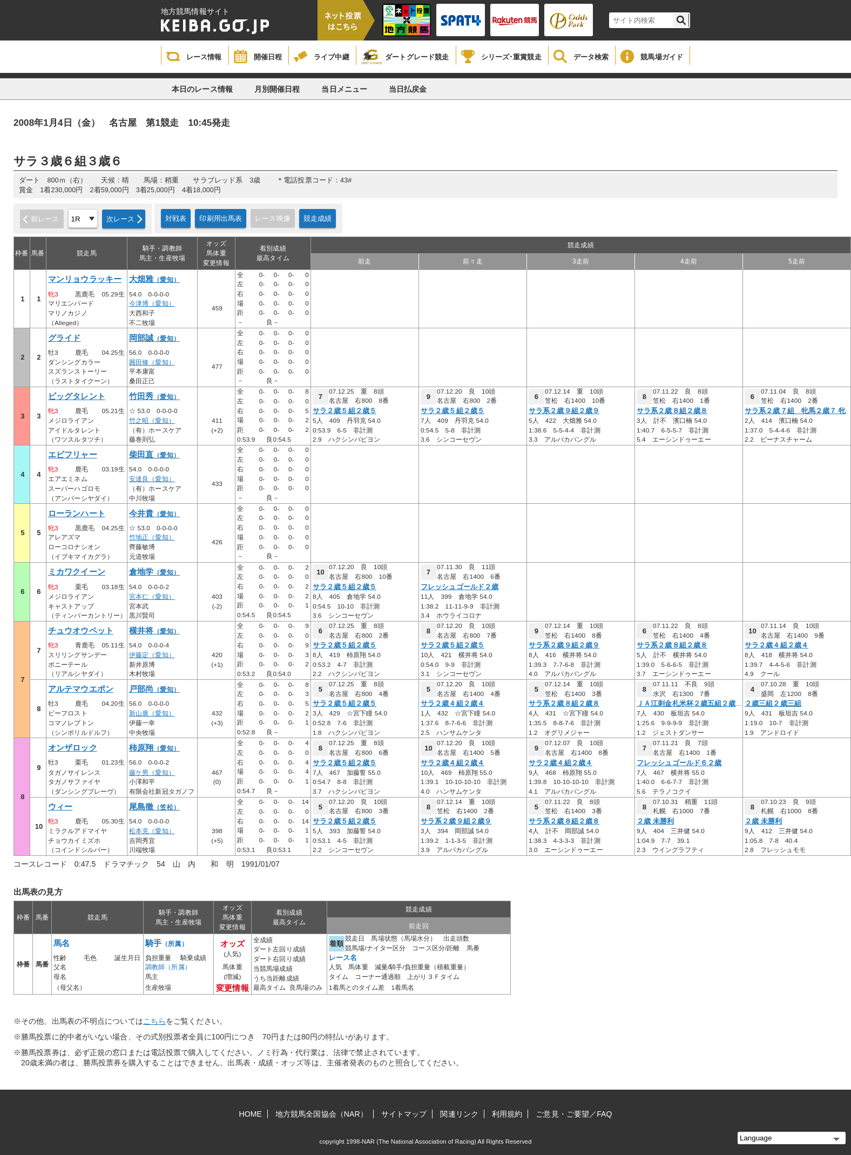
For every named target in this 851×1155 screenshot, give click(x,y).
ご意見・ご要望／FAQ (574, 1114)
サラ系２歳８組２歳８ (672, 411)
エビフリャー (72, 454)
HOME (250, 1114)
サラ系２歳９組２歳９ (564, 411)
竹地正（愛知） (152, 537)
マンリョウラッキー (84, 279)
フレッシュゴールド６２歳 (679, 763)
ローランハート (76, 513)
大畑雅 (154, 279)
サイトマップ (404, 1114)
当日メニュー (344, 89)
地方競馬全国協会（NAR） (321, 1114)
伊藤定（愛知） (152, 655)
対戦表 (175, 218)
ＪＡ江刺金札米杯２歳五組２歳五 (690, 703)
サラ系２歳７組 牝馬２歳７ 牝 (795, 411)
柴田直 (154, 454)
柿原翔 (154, 748)
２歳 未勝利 (655, 821)
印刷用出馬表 (220, 218)
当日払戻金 (408, 89)
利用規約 (507, 1114)
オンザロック (72, 748)
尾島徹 (154, 806)
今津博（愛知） (152, 303)
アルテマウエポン (80, 689)
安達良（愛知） (152, 479)
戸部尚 (154, 689)
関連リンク (459, 1114)
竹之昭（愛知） (152, 420)
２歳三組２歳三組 (773, 703)
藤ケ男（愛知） (152, 772)
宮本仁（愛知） (152, 596)
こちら (154, 1021)
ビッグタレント (76, 396)
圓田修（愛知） (152, 362)
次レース (120, 219)
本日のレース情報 (202, 89)
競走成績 (317, 218)
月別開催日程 (277, 89)
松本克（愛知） (152, 831)
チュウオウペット (80, 630)
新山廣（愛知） (152, 713)
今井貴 (154, 513)
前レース (45, 219)
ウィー (60, 806)
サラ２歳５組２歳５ (344, 411)
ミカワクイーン (76, 572)
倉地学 (154, 572)
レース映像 (273, 218)
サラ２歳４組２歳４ (776, 645)
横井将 (154, 630)
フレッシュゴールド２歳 (459, 587)
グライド (64, 338)
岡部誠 (154, 338)
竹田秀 (154, 396)
